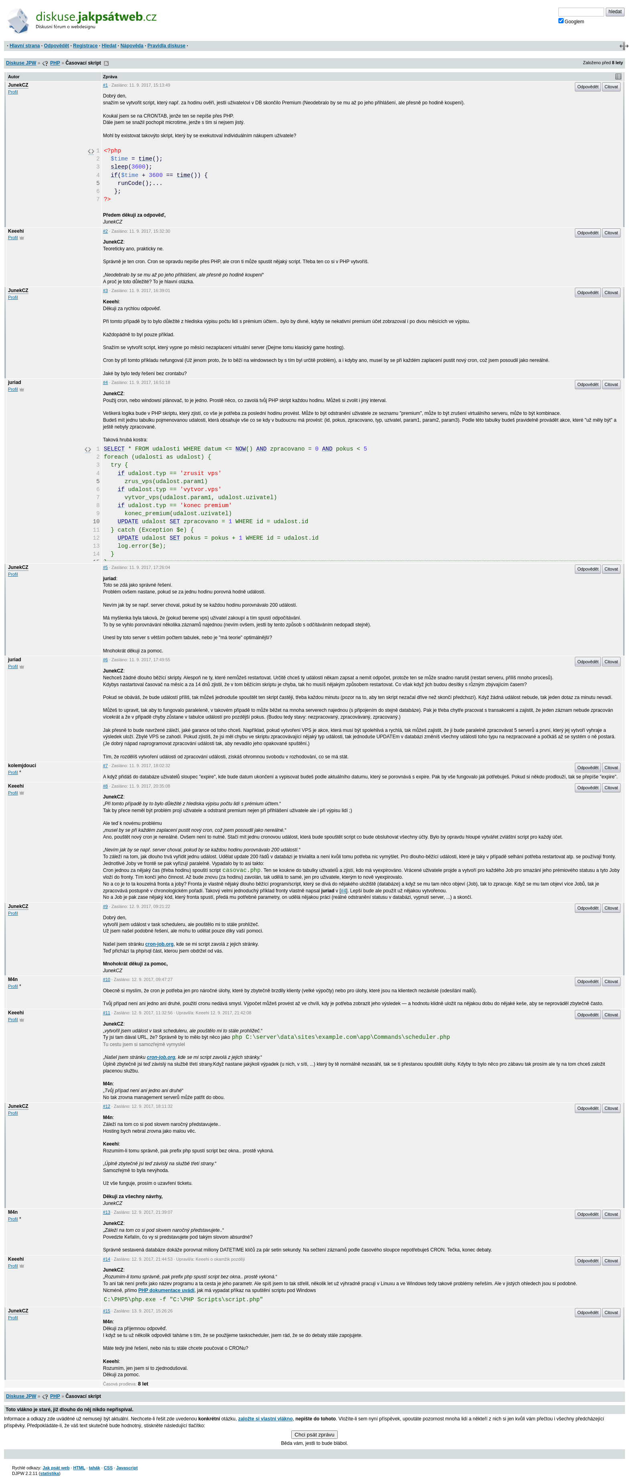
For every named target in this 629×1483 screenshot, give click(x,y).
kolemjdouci (22, 765)
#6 (105, 659)
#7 (105, 765)
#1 (105, 85)
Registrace (85, 46)
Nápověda (131, 46)
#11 (106, 1012)
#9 (105, 906)
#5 (105, 567)
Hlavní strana (25, 46)
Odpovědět (56, 46)
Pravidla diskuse (167, 46)
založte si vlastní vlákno (265, 1419)
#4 (105, 382)
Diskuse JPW (21, 63)
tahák (94, 1467)
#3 (105, 290)
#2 (105, 231)
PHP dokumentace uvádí (166, 1290)
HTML (79, 1467)
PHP (55, 63)
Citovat (611, 86)
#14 (106, 1259)
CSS (108, 1467)
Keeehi (16, 231)
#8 (105, 786)
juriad (14, 382)
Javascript (127, 1467)
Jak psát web (56, 1467)
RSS (106, 63)
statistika (49, 1473)
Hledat (108, 46)
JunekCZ (18, 85)
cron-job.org (159, 944)
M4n (13, 979)
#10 (106, 979)
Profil (13, 91)
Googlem (571, 21)
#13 (106, 1212)
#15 (106, 1310)
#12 (106, 1106)
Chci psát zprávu (314, 1435)
